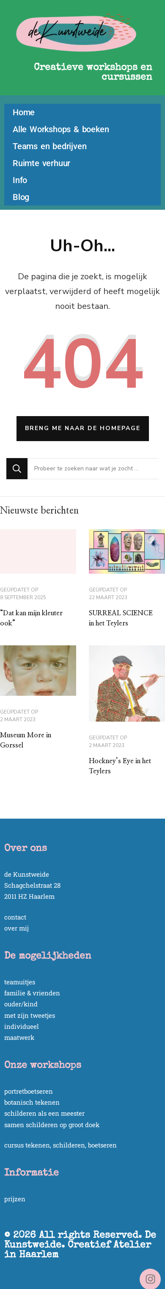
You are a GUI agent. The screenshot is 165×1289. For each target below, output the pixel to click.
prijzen (14, 1199)
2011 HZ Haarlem (29, 896)
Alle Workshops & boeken (61, 129)
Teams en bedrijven (49, 146)
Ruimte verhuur (41, 163)
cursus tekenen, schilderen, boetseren (60, 1145)
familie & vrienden (32, 993)
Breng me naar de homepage (82, 428)
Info (20, 180)
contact (15, 917)
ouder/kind (21, 1004)
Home (24, 112)
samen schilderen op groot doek (51, 1124)
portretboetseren (28, 1091)
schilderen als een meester (44, 1113)
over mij (16, 928)
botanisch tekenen (32, 1102)
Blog (21, 197)
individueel (21, 1026)
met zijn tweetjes (29, 1015)
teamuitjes (19, 982)
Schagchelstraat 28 (32, 885)
